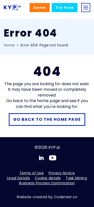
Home (9, 45)
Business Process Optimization (47, 183)
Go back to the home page (47, 119)
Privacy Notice (62, 172)
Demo (39, 7)
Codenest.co (65, 196)
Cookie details (48, 178)
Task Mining (76, 178)
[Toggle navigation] (85, 7)
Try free (64, 7)
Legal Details (18, 178)
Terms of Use (31, 172)
